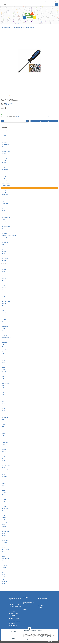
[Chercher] (56, 4)
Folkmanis (4, 358)
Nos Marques (40, 605)
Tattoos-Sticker (5, 242)
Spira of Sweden (5, 549)
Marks (3, 460)
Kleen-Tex (4, 421)
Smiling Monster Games (7, 538)
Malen (3, 208)
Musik (3, 210)
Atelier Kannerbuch (6, 283)
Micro (3, 467)
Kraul (3, 431)
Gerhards (4, 371)
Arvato (3, 276)
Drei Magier (4, 342)
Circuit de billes (5, 199)
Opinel (3, 490)
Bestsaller (4, 303)
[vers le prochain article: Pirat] (54, 27)
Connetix (4, 317)
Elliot (3, 346)
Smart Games (5, 535)
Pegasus (4, 499)
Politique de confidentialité (46, 636)
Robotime (4, 513)
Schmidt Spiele (5, 522)
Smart (3, 533)
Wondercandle (5, 581)
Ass (3, 280)
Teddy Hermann (5, 558)
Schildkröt (4, 517)
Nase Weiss (4, 481)
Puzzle (3, 228)
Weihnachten (5, 258)
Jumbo (3, 410)
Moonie (3, 472)
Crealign (4, 324)
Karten (3, 174)
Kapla (3, 412)
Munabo (4, 478)
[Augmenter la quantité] (27, 121)
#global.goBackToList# (6, 27)
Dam (3, 333)
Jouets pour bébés (6, 133)
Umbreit (4, 567)
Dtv (3, 344)
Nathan (3, 483)
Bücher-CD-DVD (5, 144)
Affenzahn (4, 267)
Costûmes (4, 253)
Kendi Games (5, 417)
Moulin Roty (4, 476)
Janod (3, 406)
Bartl (3, 294)
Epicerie (3, 178)
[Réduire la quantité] (2, 121)
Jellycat (3, 408)
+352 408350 (12, 611)
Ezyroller (4, 353)
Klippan (3, 424)
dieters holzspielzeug (6, 337)
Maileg (3, 456)
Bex (3, 305)
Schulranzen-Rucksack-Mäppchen (9, 235)
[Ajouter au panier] (2, 31)
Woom (3, 583)
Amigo (3, 271)
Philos (3, 501)
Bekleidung (4, 142)
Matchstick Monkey (6, 465)
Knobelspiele (5, 194)
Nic (3, 485)
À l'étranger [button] (17, 116)
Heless (3, 394)
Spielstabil (4, 547)
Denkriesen (4, 335)
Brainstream (4, 308)
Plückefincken (5, 508)
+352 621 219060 (14, 613)
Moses (3, 474)
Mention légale (26, 639)
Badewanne (4, 135)
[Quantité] (13, 121)
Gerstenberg (4, 374)
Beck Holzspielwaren (6, 298)
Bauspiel (4, 296)
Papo (3, 497)
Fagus (3, 355)
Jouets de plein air (6, 217)
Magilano (4, 451)
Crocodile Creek (5, 326)
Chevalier (4, 231)
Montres (4, 251)
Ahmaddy (4, 269)
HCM (3, 392)
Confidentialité (12, 623)
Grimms (3, 385)
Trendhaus (4, 563)
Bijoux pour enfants (6, 183)
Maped (3, 458)
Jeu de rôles (4, 233)
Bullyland (4, 312)
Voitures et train (5, 130)
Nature (3, 215)
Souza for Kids (5, 540)
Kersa (3, 419)
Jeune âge (4, 190)
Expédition (12, 111)
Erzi (3, 351)
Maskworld (4, 462)
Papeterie (4, 219)
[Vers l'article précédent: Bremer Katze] (57, 27)
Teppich (3, 244)
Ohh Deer (4, 488)
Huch (3, 396)
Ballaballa (4, 292)
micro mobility (5, 469)
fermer (13, 638)
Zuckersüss (4, 585)
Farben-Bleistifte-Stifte (7, 155)
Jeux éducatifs (5, 203)
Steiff (3, 551)
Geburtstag (4, 158)
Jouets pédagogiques (42, 603)
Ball (3, 137)
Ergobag (4, 349)
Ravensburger (5, 510)
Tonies (3, 249)
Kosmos (3, 428)
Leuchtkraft (4, 440)
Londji (3, 444)
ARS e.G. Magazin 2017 (42, 600)
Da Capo (4, 330)
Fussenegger (4, 365)
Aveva (3, 289)
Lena (3, 437)
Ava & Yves (4, 287)
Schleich (4, 519)
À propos (40, 607)
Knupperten (4, 196)
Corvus (3, 321)
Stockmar (4, 554)
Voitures (4, 153)
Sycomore (4, 556)
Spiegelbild (4, 542)
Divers (3, 256)
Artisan (3, 167)
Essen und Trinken (6, 151)
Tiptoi (3, 246)
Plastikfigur (4, 221)
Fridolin (3, 360)
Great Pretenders (5, 383)
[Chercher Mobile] (28, 4)
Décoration (4, 149)
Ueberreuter (4, 565)
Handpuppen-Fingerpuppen (8, 165)
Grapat (3, 380)
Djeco (3, 339)
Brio (3, 310)
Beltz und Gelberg (6, 301)
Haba (3, 387)
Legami (3, 433)
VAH (3, 572)
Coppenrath (4, 319)
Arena (3, 273)
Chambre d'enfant (6, 185)
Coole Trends (5, 146)
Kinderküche (4, 180)
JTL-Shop (52, 641)
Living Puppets (5, 442)
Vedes (3, 574)
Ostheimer (4, 494)
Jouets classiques (8, 103)
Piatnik (3, 503)
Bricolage (4, 139)
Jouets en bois (5, 169)
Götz (3, 378)
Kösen (3, 426)
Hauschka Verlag (5, 390)
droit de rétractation (13, 627)
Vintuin (3, 576)
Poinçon (4, 176)
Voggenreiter (5, 579)
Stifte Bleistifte (5, 240)
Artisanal (4, 162)
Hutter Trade (5, 399)
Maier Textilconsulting (7, 453)
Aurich (3, 285)
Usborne (4, 569)
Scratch (3, 524)
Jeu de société (5, 237)
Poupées (4, 224)
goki (3, 376)
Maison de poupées (6, 226)
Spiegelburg (4, 544)
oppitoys (4, 492)
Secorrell (4, 526)
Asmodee (4, 278)
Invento (3, 403)
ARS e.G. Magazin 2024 (42, 598)
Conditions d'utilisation (13, 625)
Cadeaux (4, 160)
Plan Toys (4, 506)
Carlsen (3, 314)
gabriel (3, 367)
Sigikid (3, 529)
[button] (50, 1)
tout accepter (13, 631)
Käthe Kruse (4, 415)
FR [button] (45, 1)
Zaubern (4, 260)
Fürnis (3, 362)
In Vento (4, 401)
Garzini (3, 369)
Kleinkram (4, 192)
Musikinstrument (5, 212)
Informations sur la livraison (14, 621)
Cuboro (3, 328)
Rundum (4, 515)
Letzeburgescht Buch (6, 205)
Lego (3, 201)
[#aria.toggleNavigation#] (1, 1)
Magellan (4, 449)
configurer (13, 634)
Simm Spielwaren (5, 531)
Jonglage (4, 171)
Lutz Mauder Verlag (6, 447)
